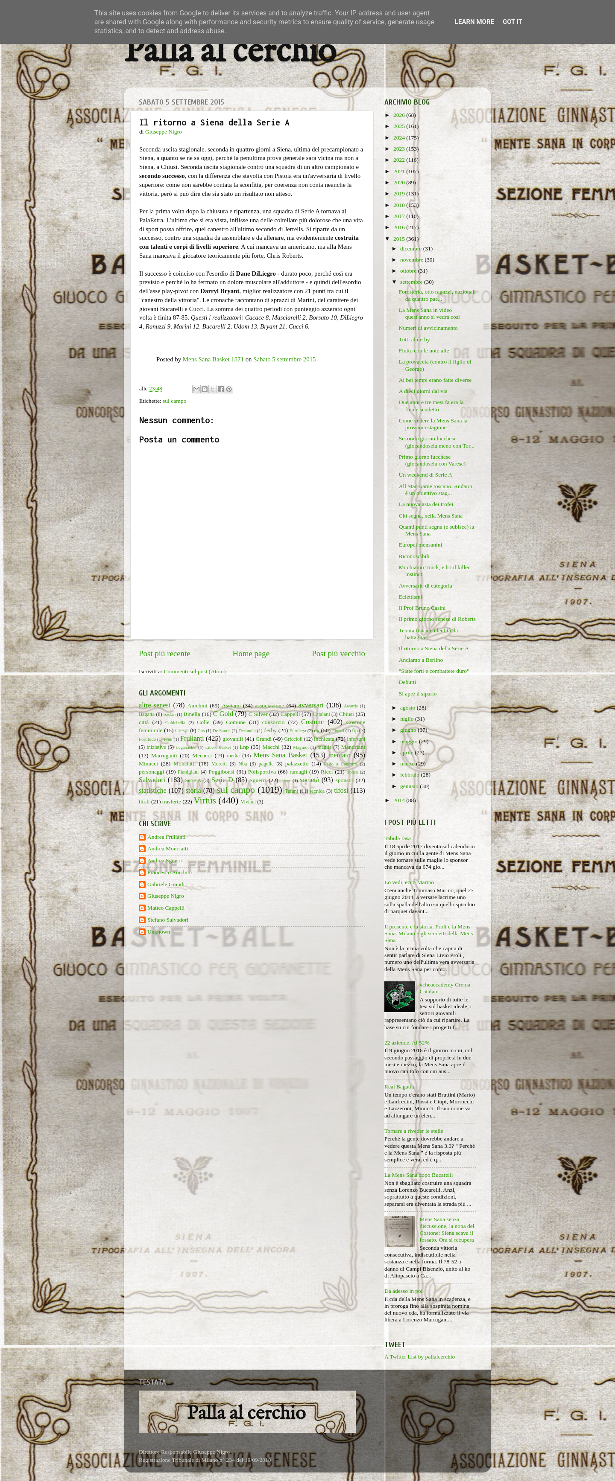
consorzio (273, 722)
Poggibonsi (221, 771)
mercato (339, 755)
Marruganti (164, 755)
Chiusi (346, 714)
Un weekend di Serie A (425, 474)
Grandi (264, 739)
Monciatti (184, 763)
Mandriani (353, 747)
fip (355, 730)
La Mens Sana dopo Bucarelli (418, 1175)
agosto (408, 707)
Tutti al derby (414, 339)
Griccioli (293, 739)
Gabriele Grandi (165, 884)
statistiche (153, 790)
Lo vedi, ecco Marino (409, 882)
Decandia (247, 730)
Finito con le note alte (424, 350)
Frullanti (192, 738)
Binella (192, 714)
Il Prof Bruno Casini (422, 608)
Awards (351, 705)
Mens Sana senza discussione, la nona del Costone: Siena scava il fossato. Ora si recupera (446, 1229)
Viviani (248, 802)
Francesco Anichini (169, 872)
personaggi (151, 771)
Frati (168, 739)
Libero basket (218, 747)
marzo (408, 763)
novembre (412, 259)
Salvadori (152, 780)
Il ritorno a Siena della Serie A (434, 648)
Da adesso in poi (403, 1291)
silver (286, 780)
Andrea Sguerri (165, 860)
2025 (399, 126)
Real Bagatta (399, 1086)
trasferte (171, 801)
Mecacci (202, 755)
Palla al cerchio (230, 52)
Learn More (474, 22)
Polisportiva (262, 771)
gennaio (410, 786)
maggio (409, 741)
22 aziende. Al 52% (407, 1042)
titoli (144, 801)
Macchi (270, 747)
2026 (399, 115)
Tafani (291, 791)
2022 (399, 160)
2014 (399, 800)
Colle (203, 722)
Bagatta (147, 714)
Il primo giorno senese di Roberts (437, 619)
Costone (312, 722)
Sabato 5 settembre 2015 (284, 359)
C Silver (258, 714)
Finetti (338, 730)
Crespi (182, 730)
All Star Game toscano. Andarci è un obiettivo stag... (435, 489)
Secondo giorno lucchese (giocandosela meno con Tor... (436, 441)
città (144, 722)
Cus (201, 730)
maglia (324, 747)
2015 (399, 239)
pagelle (266, 764)
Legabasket (186, 747)
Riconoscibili (414, 556)
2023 (399, 148)
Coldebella (175, 722)
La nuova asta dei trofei (426, 504)
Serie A (193, 780)
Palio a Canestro (340, 763)
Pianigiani (188, 772)
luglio (407, 719)
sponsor (344, 780)
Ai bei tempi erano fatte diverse (435, 380)
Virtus (204, 800)
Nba (242, 764)
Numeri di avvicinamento (428, 328)
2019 (399, 193)
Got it (512, 22)
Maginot (301, 747)
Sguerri (257, 780)
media (233, 756)
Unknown (158, 931)
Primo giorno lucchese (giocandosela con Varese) (432, 460)
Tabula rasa (397, 838)
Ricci (327, 771)
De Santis (222, 730)
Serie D (222, 780)
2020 (399, 182)
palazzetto (297, 763)
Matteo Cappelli (165, 908)
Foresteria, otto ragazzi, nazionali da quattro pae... (437, 295)
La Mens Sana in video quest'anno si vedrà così (429, 313)
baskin (170, 714)
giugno (409, 730)
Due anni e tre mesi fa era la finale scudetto (431, 405)
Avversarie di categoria (425, 585)
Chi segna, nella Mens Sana (431, 515)
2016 (399, 227)
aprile (407, 752)
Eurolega (298, 730)
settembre (412, 282)
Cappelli (290, 714)
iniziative (156, 747)
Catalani (321, 714)
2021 (399, 171)
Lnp (244, 747)
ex (316, 730)
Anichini (197, 705)
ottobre (409, 271)
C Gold (223, 714)
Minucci (148, 763)
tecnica (317, 791)
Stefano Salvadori (167, 920)
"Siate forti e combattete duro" (434, 671)
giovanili (233, 739)
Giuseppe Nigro (165, 896)
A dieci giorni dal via (423, 391)
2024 (399, 137)
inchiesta (324, 739)
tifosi (341, 790)
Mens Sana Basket (281, 755)
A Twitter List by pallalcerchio (419, 1356)
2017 (399, 216)
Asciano (231, 705)
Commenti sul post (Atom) (195, 671)
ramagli (298, 771)
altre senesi (154, 705)
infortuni (356, 739)
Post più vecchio (338, 653)
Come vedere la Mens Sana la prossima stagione (433, 424)
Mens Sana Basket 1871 (213, 359)
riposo (352, 771)
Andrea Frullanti (166, 837)
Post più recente (164, 653)
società (309, 780)
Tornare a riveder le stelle (413, 1131)
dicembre (411, 248)
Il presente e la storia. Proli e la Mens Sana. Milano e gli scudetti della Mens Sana (428, 933)
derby (270, 730)
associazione (269, 705)
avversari (310, 705)
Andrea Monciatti (167, 848)
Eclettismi (410, 597)
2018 (399, 205)
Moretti (219, 764)
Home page (251, 653)
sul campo (174, 401)
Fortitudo (147, 739)
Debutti (407, 682)
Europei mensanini (420, 544)
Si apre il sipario (418, 693)
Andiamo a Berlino (421, 660)
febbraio (410, 774)
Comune (236, 722)
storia (193, 790)
